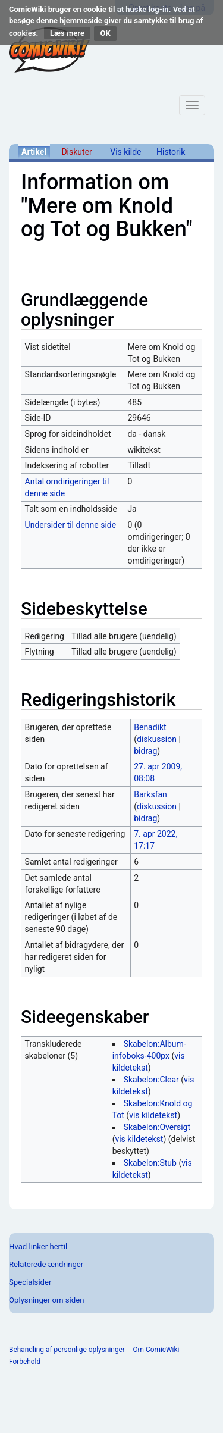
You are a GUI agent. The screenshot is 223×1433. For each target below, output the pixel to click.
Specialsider (30, 1282)
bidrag (145, 751)
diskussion (157, 739)
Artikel (33, 152)
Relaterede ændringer (46, 1264)
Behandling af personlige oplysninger (67, 1350)
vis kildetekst (153, 1115)
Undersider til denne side (71, 525)
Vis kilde (125, 152)
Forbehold (24, 1361)
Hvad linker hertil (38, 1246)
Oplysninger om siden (46, 1300)
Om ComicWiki (156, 1350)
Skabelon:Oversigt (157, 1127)
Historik (170, 152)
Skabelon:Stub (150, 1163)
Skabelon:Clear (151, 1079)
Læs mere (67, 33)
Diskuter (76, 152)
